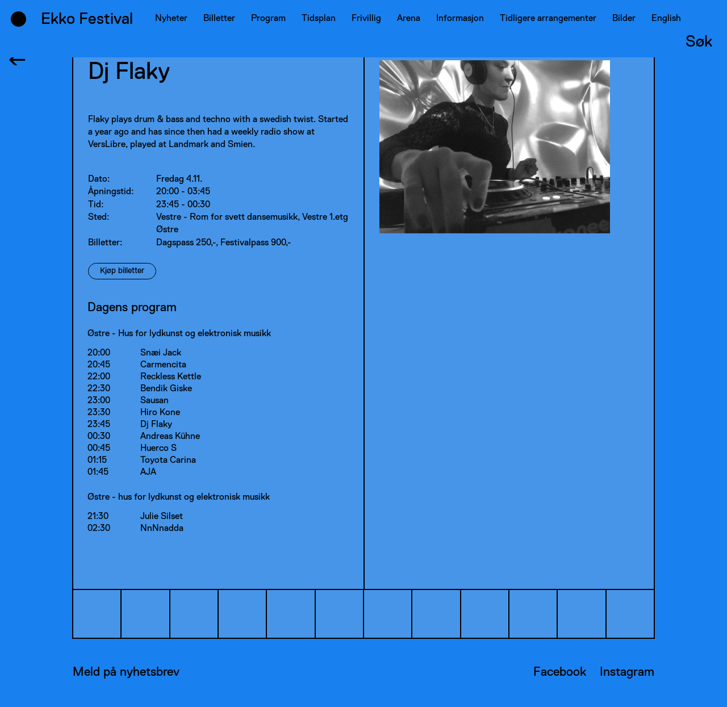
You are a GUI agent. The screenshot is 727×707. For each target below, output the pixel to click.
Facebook (559, 672)
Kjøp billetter (122, 271)
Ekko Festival (87, 19)
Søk (699, 42)
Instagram (627, 672)
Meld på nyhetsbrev (126, 672)
